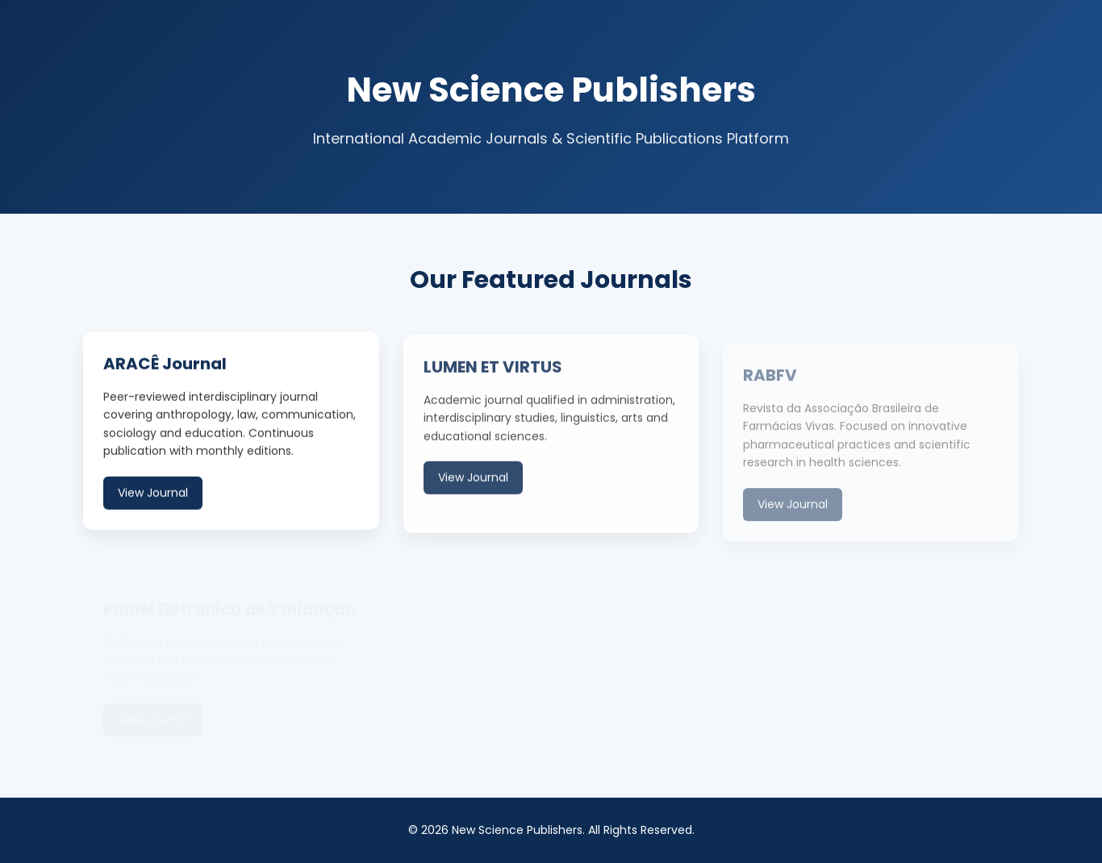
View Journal (153, 494)
